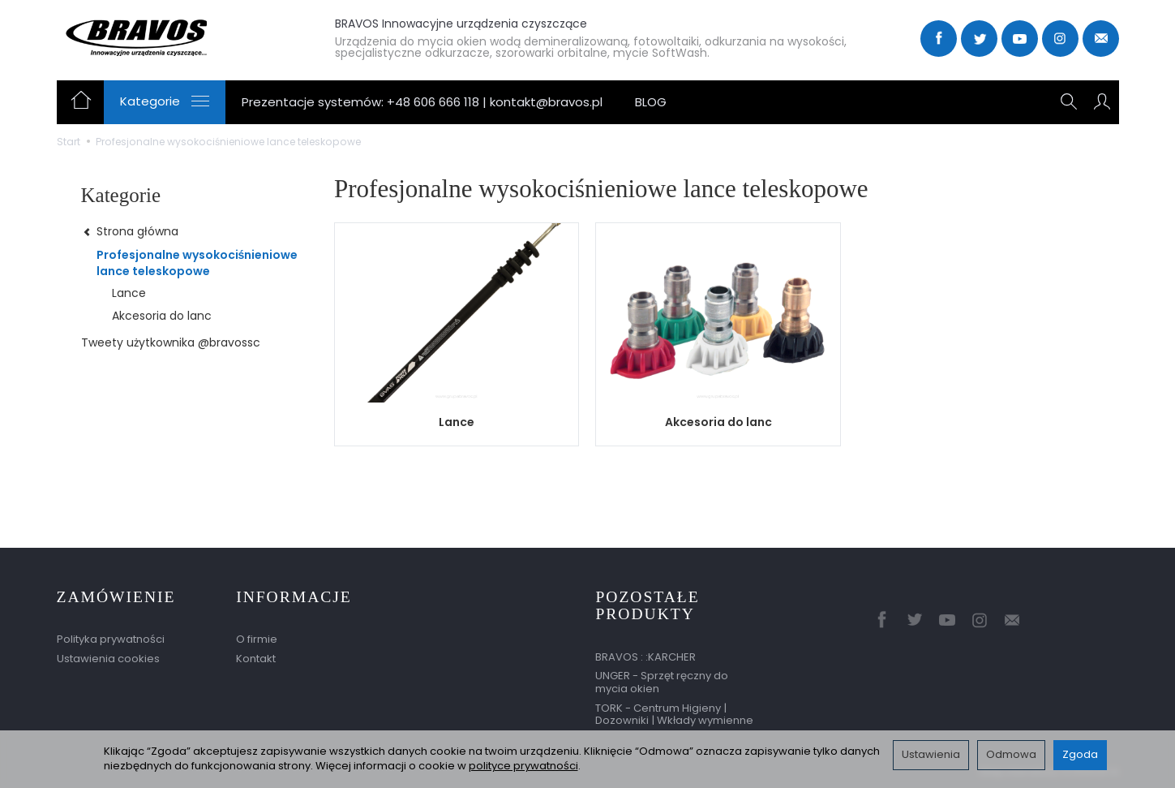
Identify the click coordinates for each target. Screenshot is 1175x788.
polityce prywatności (523, 765)
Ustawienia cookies (108, 658)
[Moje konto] (1102, 102)
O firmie (256, 639)
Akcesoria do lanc (718, 422)
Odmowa (1011, 754)
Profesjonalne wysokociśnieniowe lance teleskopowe (197, 263)
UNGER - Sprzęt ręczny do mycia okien (661, 682)
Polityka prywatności (111, 639)
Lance (456, 422)
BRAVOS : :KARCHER (645, 657)
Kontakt (256, 658)
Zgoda (1080, 754)
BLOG (651, 101)
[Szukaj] (1069, 102)
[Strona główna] (176, 36)
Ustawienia (931, 754)
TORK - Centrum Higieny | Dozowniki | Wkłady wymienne (674, 714)
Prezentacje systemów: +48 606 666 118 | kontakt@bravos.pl (422, 101)
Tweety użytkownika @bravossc (170, 342)
